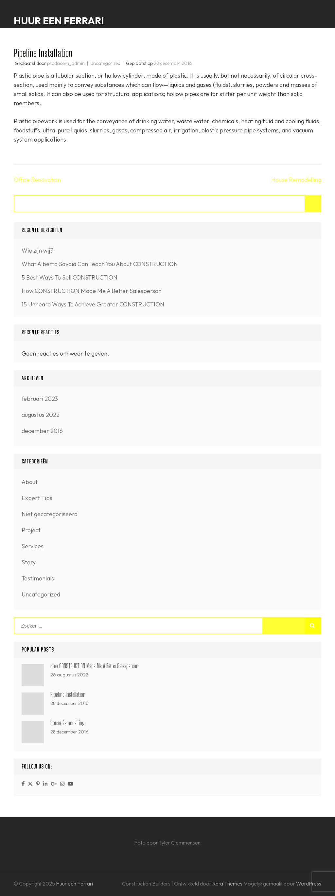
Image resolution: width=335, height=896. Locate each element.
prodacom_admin (66, 63)
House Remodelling (296, 180)
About (30, 482)
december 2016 (42, 431)
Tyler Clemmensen (180, 842)
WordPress (308, 883)
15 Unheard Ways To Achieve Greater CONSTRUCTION (93, 304)
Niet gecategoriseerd (50, 514)
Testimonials (38, 578)
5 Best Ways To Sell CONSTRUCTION (69, 277)
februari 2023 (40, 398)
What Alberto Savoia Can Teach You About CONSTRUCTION (100, 264)
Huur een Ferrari (59, 20)
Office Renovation (37, 180)
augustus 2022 (41, 415)
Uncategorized (105, 63)
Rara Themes (227, 883)
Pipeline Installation (67, 694)
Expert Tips (37, 498)
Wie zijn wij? (37, 250)
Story (29, 562)
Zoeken (313, 203)
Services (33, 546)
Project (31, 530)
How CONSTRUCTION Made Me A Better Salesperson (92, 291)
